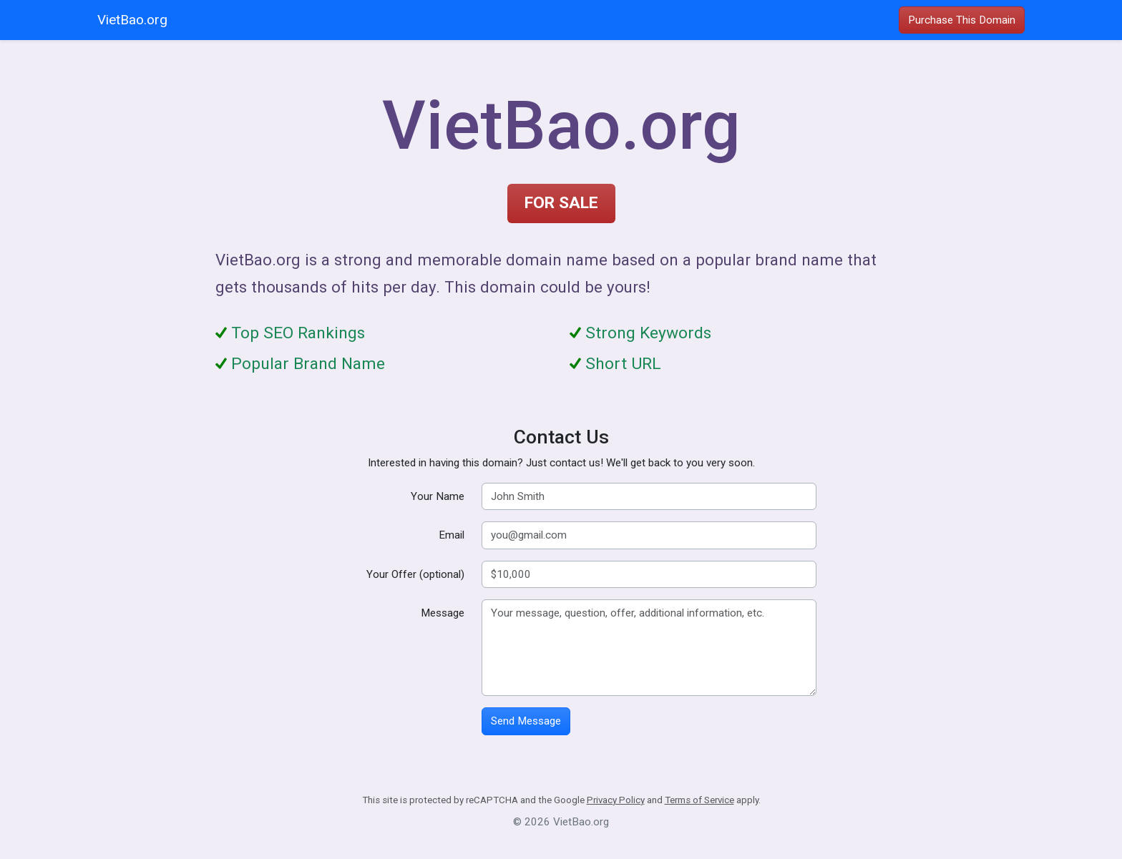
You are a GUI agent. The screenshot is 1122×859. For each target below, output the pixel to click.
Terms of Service (699, 800)
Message (442, 613)
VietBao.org (132, 19)
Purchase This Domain (961, 20)
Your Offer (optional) (415, 574)
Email (451, 535)
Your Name (437, 496)
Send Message (526, 721)
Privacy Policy (616, 800)
